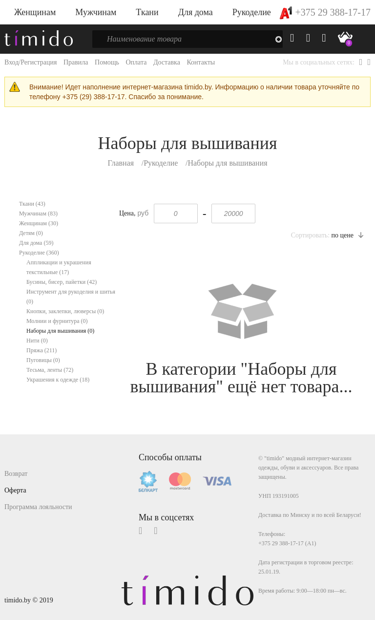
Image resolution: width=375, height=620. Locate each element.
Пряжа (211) (41, 350)
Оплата (135, 62)
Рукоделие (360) (39, 252)
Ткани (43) (32, 203)
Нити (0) (37, 340)
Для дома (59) (36, 242)
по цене (347, 235)
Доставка (166, 62)
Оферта (15, 490)
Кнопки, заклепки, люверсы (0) (65, 311)
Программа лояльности (38, 507)
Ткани (147, 12)
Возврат (15, 473)
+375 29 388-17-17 (325, 12)
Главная (120, 163)
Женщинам (35, 12)
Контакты (201, 62)
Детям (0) (31, 233)
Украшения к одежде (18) (57, 379)
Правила (75, 62)
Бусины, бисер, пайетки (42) (61, 281)
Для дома (195, 12)
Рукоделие (251, 12)
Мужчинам (95, 12)
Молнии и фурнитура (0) (57, 321)
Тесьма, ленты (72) (49, 369)
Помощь (107, 62)
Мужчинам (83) (38, 213)
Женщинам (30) (38, 223)
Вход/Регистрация (30, 62)
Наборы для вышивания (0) (60, 330)
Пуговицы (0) (43, 360)
